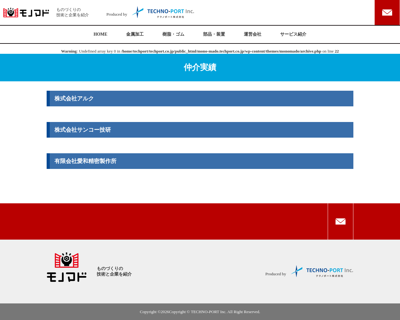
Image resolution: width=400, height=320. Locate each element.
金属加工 (135, 34)
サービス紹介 (293, 34)
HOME (100, 34)
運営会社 (252, 34)
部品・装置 (214, 34)
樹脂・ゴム (173, 34)
